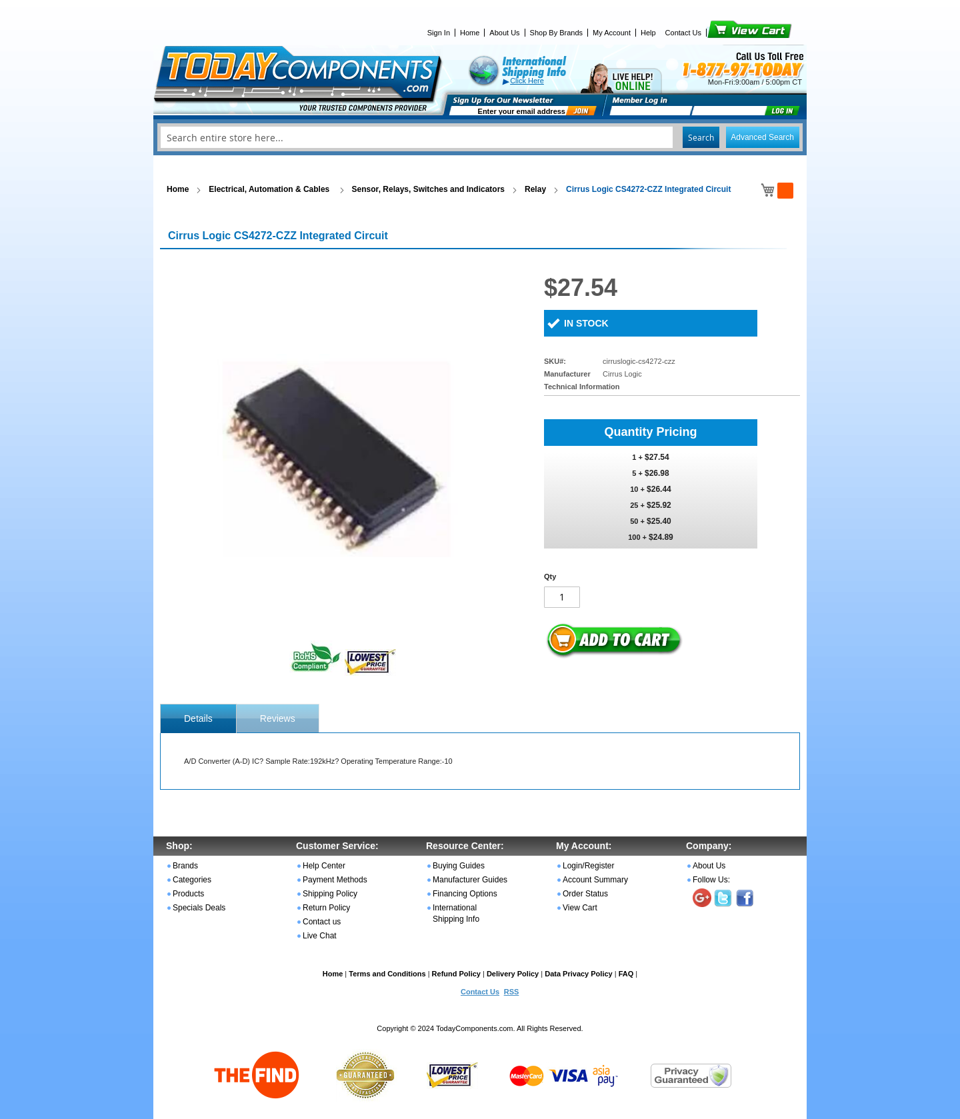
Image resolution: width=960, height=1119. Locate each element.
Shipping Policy (330, 893)
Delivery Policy (513, 974)
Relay (535, 189)
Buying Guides (459, 865)
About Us (504, 33)
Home (469, 33)
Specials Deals (199, 907)
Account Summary (595, 879)
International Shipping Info (456, 913)
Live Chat (320, 935)
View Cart (727, 33)
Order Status (585, 893)
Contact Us (683, 33)
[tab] (198, 718)
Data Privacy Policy (579, 974)
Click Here (527, 81)
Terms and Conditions (387, 974)
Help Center (324, 865)
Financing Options (465, 893)
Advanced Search (762, 137)
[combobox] (480, 137)
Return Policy (326, 907)
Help (648, 33)
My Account (612, 33)
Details (198, 718)
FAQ (626, 974)
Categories (192, 879)
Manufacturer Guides (470, 879)
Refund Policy (456, 974)
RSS (511, 992)
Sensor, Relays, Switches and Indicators (428, 189)
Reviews (277, 718)
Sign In (438, 33)
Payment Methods (335, 879)
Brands (185, 865)
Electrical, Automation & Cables (270, 189)
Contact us (322, 921)
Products (188, 893)
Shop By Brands (556, 33)
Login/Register (588, 865)
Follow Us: (711, 879)
